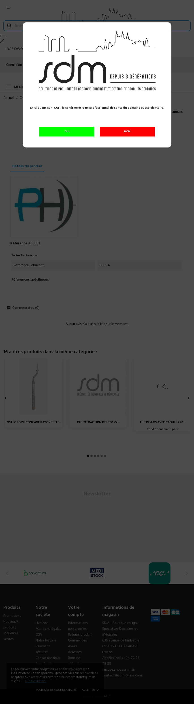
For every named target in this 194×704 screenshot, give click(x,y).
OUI (66, 131)
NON (127, 131)
